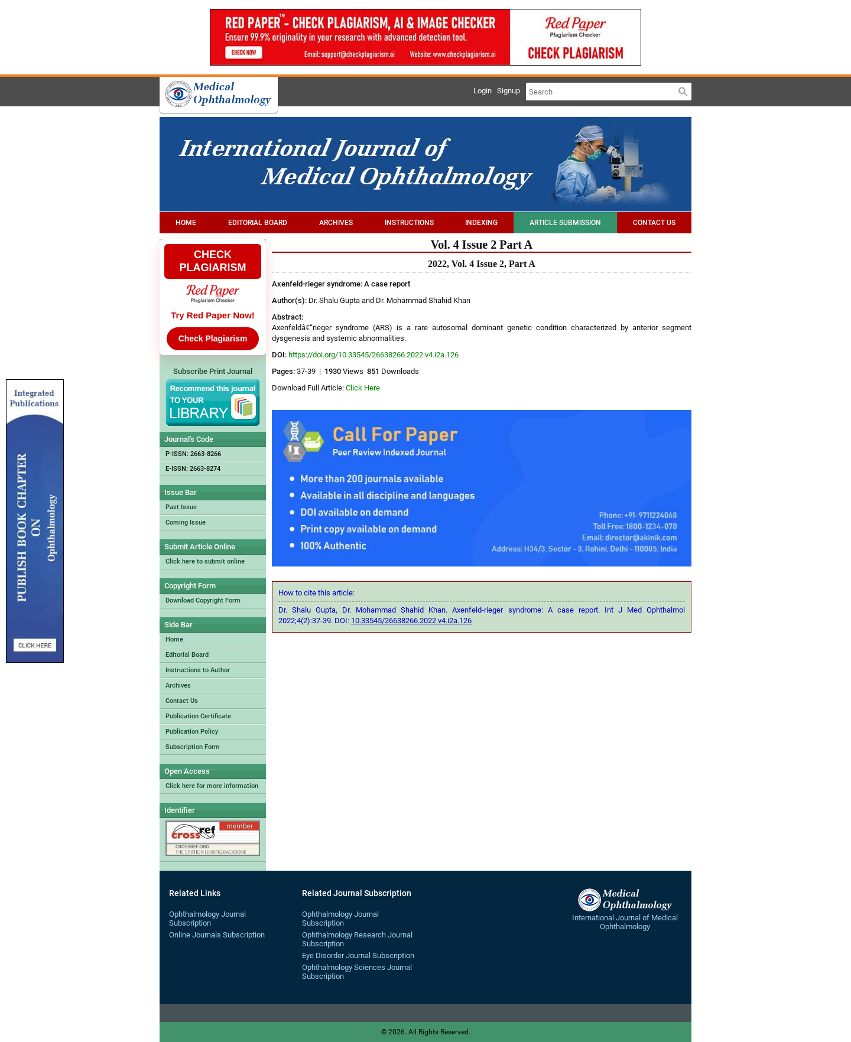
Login (482, 90)
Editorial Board (257, 223)
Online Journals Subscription (217, 934)
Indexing (481, 223)
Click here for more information (211, 786)
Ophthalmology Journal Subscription (207, 918)
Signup (508, 90)
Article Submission (565, 223)
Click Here (363, 387)
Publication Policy (191, 731)
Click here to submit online (205, 561)
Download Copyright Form (203, 600)
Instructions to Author (197, 670)
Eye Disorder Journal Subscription (358, 955)
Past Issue (181, 507)
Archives (336, 223)
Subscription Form (192, 747)
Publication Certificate (198, 716)
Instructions (409, 223)
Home (186, 223)
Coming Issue (185, 522)
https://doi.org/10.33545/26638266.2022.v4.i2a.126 (373, 354)
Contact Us (654, 223)
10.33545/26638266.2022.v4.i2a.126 (411, 620)
